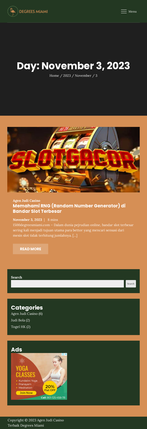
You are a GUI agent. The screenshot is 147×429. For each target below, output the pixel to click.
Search (16, 277)
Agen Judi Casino (26, 200)
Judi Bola (18, 320)
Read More (30, 249)
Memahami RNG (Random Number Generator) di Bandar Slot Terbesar (69, 208)
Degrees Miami (32, 425)
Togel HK (18, 327)
